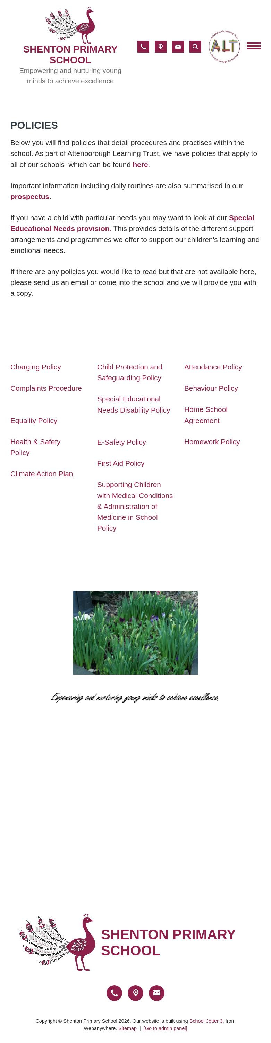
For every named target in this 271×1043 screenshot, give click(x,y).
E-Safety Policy (121, 442)
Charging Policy (35, 367)
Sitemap (127, 1028)
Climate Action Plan (41, 474)
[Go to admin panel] (165, 1028)
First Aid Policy (120, 463)
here (140, 164)
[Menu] (254, 46)
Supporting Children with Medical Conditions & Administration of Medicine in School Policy (135, 506)
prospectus (29, 196)
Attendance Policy (213, 367)
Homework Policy (212, 442)
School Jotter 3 (206, 1021)
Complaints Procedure (47, 388)
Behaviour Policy (212, 388)
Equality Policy (33, 420)
